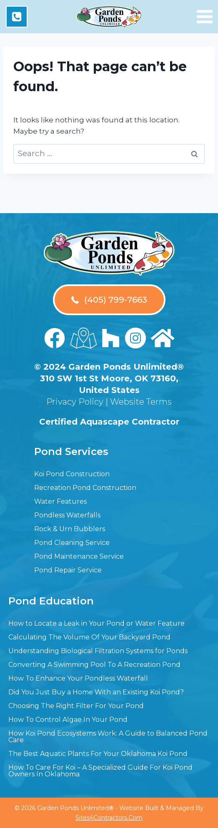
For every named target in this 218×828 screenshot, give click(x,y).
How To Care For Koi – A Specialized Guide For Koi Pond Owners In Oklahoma (100, 770)
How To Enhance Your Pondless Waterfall (78, 678)
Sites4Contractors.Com (109, 817)
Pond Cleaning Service (72, 543)
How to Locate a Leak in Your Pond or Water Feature (96, 623)
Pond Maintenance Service (79, 556)
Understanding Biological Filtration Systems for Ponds (98, 651)
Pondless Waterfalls (67, 515)
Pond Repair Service (68, 570)
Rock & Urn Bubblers (69, 529)
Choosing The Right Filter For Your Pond (76, 706)
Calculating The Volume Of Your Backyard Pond (89, 637)
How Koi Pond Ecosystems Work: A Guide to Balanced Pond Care (108, 736)
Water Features (60, 501)
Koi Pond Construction (72, 474)
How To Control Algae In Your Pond (68, 720)
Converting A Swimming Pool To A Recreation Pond (94, 665)
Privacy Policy (74, 402)
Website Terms (141, 402)
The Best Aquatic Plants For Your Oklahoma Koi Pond (98, 754)
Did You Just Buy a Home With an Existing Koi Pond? (96, 692)
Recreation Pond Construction (85, 488)
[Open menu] (204, 16)
